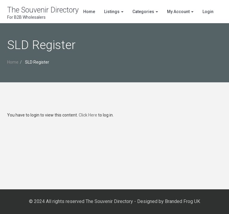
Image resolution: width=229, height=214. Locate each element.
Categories (145, 11)
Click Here (88, 115)
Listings (113, 11)
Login (207, 11)
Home (89, 11)
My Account (180, 11)
